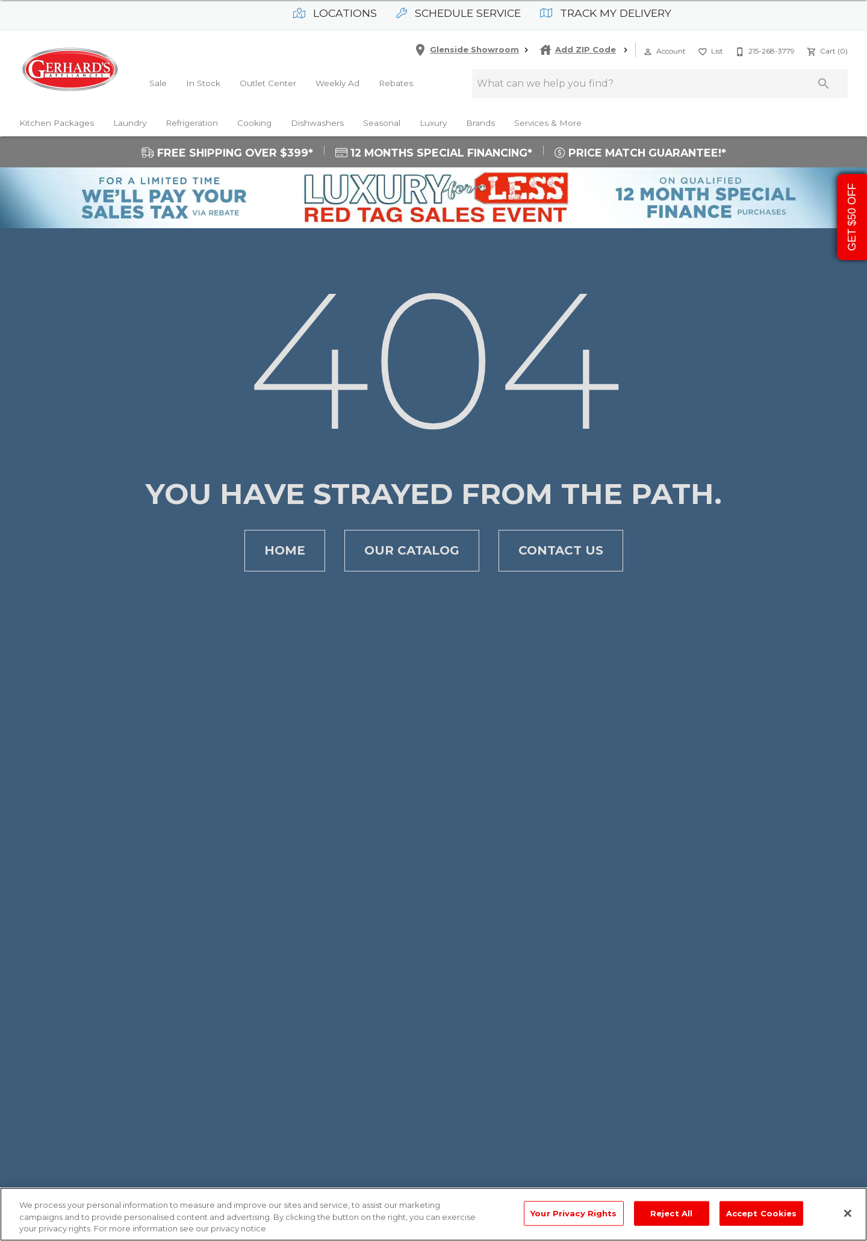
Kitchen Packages (56, 123)
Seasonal (381, 123)
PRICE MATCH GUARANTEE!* (640, 153)
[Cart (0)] (826, 50)
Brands (480, 123)
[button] (648, 52)
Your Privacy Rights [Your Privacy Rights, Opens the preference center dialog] (573, 1213)
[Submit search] (823, 84)
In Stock (203, 83)
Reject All (671, 1213)
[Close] (847, 1213)
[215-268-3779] (764, 50)
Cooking (254, 123)
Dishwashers (317, 123)
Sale (158, 83)
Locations (335, 13)
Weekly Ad (337, 83)
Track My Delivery (605, 13)
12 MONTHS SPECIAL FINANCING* (433, 153)
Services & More (548, 123)
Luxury (433, 123)
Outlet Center (268, 83)
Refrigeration (192, 123)
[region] (433, 1214)
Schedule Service (458, 13)
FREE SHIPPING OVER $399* (227, 153)
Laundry (129, 123)
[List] (709, 50)
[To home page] (69, 69)
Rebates (396, 83)
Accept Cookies (761, 1213)
